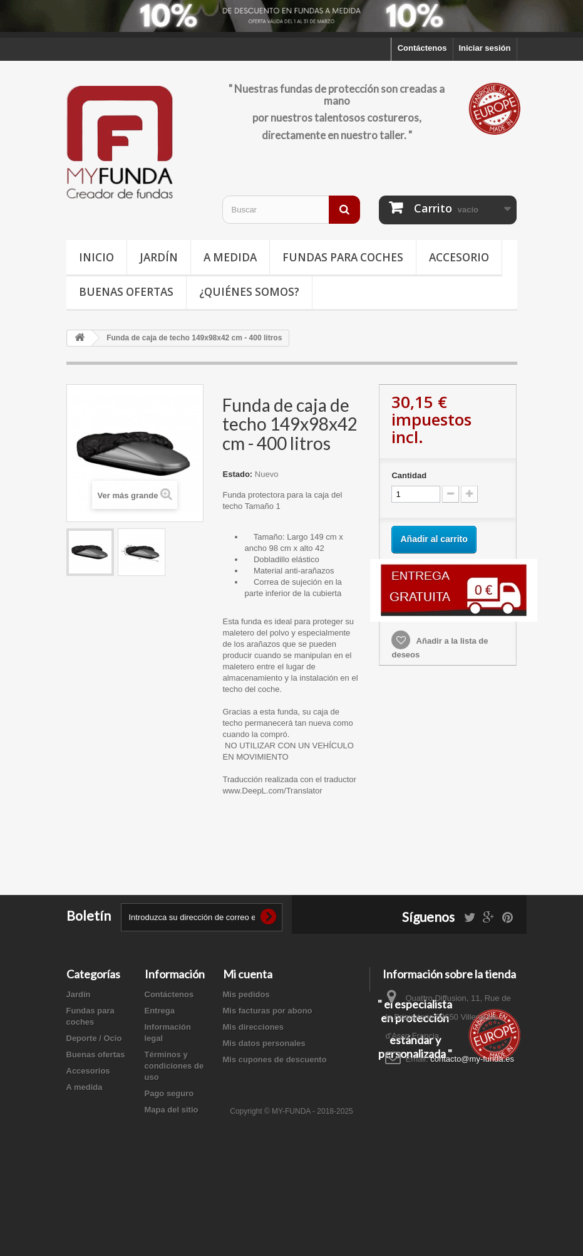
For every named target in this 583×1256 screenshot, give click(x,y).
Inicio (96, 257)
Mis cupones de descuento (275, 1059)
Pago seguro (169, 1093)
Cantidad (408, 475)
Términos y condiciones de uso (174, 1066)
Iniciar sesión (484, 48)
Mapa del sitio (172, 1109)
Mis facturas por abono (267, 1010)
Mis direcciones (253, 1027)
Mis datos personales (264, 1043)
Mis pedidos (246, 994)
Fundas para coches (342, 257)
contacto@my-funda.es (472, 1059)
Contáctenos (422, 48)
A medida (230, 257)
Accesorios (88, 1070)
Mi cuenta (247, 974)
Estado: (237, 474)
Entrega (160, 1010)
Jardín (159, 257)
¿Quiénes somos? (249, 292)
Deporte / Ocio (94, 1038)
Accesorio (459, 257)
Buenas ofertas (126, 292)
